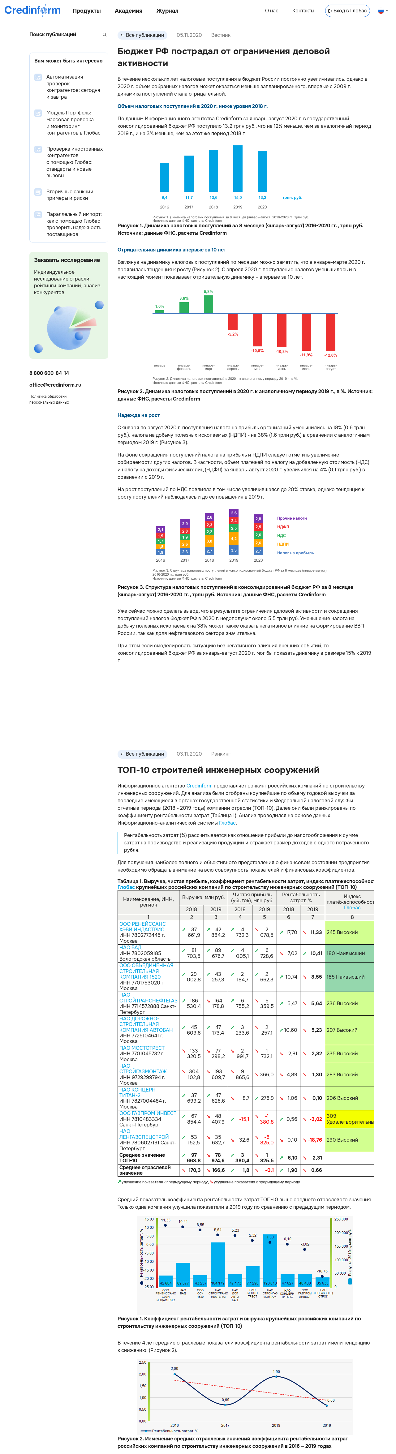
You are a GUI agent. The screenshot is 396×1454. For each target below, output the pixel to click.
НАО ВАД (130, 947)
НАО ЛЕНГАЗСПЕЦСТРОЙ (144, 1134)
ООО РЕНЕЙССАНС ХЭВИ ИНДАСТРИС (142, 927)
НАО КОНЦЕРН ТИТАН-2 (137, 1093)
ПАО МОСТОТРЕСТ (142, 1048)
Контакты (303, 10)
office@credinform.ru (55, 385)
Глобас (227, 823)
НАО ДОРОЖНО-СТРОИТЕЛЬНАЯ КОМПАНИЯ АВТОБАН (146, 1024)
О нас (271, 10)
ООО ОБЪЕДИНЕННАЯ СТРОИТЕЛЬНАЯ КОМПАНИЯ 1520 (146, 971)
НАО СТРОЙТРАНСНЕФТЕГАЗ (148, 998)
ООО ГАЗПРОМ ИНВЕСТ (147, 1113)
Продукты (87, 10)
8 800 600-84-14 (49, 373)
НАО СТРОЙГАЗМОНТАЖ (143, 1069)
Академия (128, 10)
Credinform (200, 786)
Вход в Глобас (347, 10)
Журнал (168, 10)
